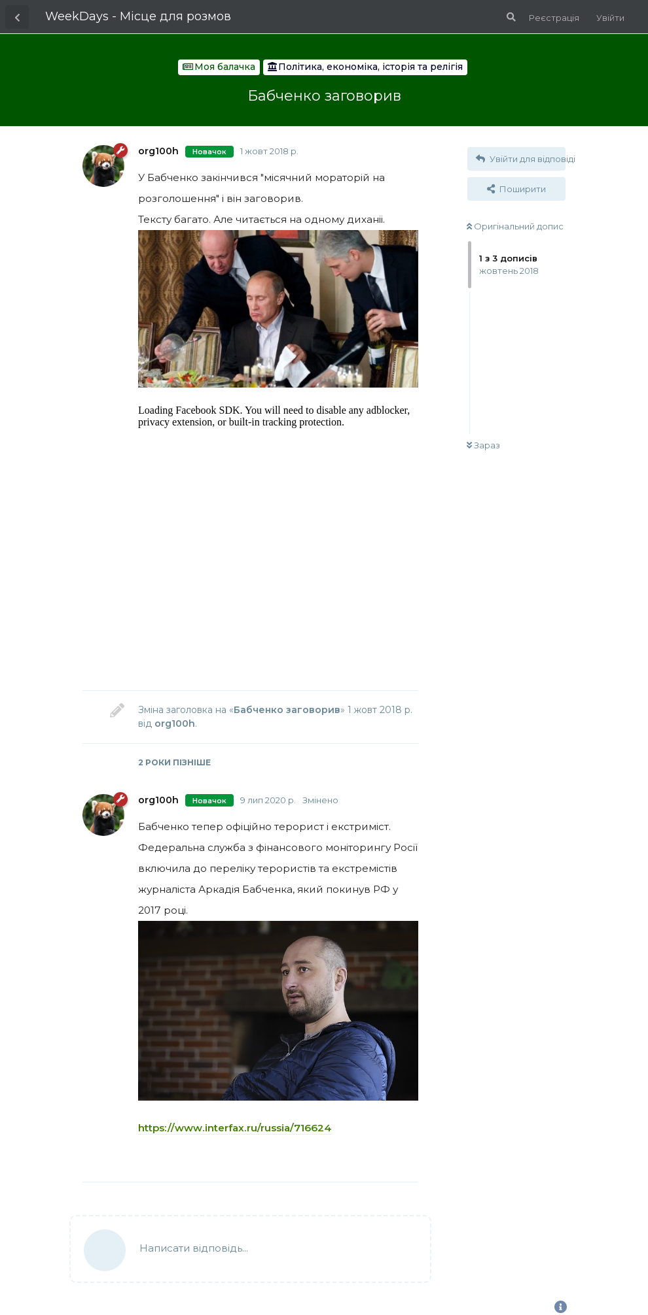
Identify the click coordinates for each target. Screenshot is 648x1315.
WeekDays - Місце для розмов (138, 16)
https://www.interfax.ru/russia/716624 (235, 1128)
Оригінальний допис (515, 226)
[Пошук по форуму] (509, 17)
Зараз (483, 445)
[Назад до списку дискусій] (17, 17)
